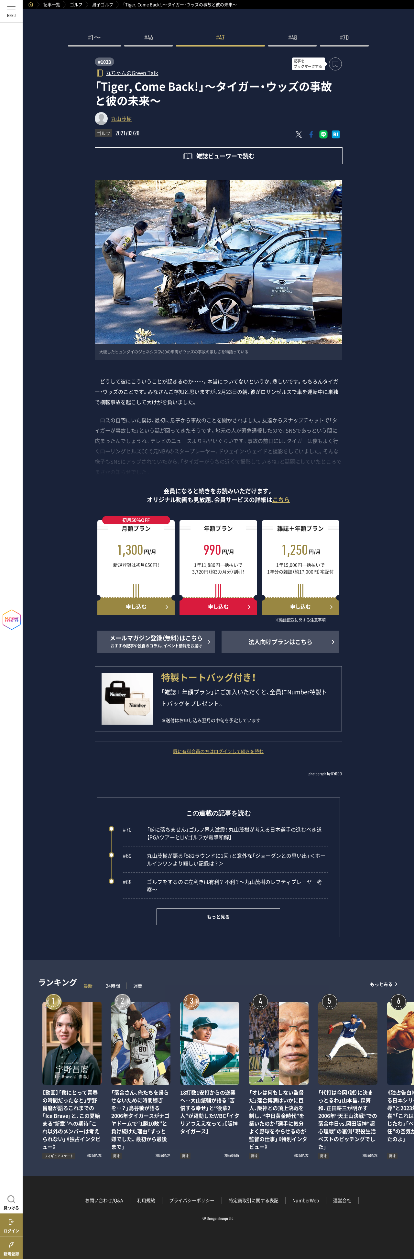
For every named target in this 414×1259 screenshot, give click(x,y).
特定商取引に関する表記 (253, 1200)
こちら (281, 499)
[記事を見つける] (11, 1202)
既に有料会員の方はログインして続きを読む (218, 751)
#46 (148, 38)
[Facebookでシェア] (311, 134)
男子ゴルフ (102, 4)
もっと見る (218, 916)
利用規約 (146, 1200)
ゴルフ (76, 4)
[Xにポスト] (299, 134)
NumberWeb (305, 1200)
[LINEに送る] (323, 134)
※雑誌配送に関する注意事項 (300, 620)
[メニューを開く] (11, 11)
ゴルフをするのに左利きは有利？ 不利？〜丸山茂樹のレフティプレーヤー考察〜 (222, 885)
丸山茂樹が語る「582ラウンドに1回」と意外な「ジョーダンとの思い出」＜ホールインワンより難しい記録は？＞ (224, 859)
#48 (292, 38)
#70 (344, 38)
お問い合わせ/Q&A (104, 1200)
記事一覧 (51, 4)
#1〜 (94, 38)
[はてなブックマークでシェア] (336, 134)
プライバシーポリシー (191, 1200)
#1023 (104, 61)
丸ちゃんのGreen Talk (132, 72)
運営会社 (342, 1200)
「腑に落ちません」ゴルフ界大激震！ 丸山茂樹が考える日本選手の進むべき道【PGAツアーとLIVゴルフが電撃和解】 (222, 833)
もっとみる (381, 984)
